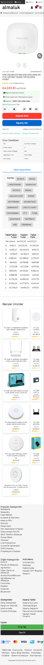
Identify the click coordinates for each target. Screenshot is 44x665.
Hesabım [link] (30, 2)
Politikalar (36, 653)
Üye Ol (22, 632)
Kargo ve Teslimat (9, 606)
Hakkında (6, 650)
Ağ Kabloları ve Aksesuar (8, 579)
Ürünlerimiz (28, 562)
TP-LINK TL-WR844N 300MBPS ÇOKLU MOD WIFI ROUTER (16, 360)
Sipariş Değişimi (30, 608)
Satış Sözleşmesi (8, 603)
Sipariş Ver (22, 123)
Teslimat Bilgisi (30, 606)
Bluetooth (5, 592)
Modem (4, 586)
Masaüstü (5, 512)
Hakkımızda (28, 568)
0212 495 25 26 (6, 2)
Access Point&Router (11, 575)
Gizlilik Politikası (9, 611)
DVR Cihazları (7, 548)
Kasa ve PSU (6, 520)
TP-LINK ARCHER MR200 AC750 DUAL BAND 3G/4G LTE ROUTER (36, 423)
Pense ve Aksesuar (9, 565)
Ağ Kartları (6, 568)
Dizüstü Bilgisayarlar (27, 13)
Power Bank (6, 537)
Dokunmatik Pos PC (10, 532)
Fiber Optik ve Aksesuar (7, 571)
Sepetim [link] (39, 2)
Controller (5, 583)
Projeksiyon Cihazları (11, 551)
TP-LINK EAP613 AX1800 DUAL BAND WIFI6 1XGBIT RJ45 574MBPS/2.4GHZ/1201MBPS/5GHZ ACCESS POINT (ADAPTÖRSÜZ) (16, 423)
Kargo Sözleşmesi (30, 133)
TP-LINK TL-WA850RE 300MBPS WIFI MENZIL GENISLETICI (16, 329)
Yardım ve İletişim (19, 655)
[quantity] (9, 109)
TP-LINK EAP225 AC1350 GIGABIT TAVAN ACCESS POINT (36, 391)
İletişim (18, 2)
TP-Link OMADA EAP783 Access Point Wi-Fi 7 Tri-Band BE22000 (36, 329)
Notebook (5, 509)
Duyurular (18, 650)
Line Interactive (8, 543)
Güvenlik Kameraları (10, 546)
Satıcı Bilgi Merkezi (20, 653)
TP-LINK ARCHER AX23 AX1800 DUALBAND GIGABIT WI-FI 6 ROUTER (36, 360)
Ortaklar (6, 655)
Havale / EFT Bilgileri (32, 571)
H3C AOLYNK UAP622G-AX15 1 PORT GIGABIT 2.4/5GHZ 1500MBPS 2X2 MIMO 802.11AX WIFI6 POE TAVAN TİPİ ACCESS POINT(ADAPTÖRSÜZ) (16, 455)
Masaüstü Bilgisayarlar (10, 13)
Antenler (5, 589)
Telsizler (5, 540)
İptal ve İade (6, 608)
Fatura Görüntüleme (33, 611)
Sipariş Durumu (30, 603)
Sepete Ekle (22, 115)
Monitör (4, 523)
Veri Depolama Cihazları (12, 529)
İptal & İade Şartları (11, 133)
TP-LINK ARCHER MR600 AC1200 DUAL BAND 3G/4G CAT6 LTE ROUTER (16, 392)
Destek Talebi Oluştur (29, 615)
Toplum (28, 650)
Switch (4, 562)
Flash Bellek (6, 515)
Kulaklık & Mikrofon (10, 518)
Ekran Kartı (6, 526)
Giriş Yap (22, 627)
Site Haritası (35, 655)
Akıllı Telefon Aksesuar (11, 534)
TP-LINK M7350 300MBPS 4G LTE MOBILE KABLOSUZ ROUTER (36, 455)
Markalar (27, 565)
